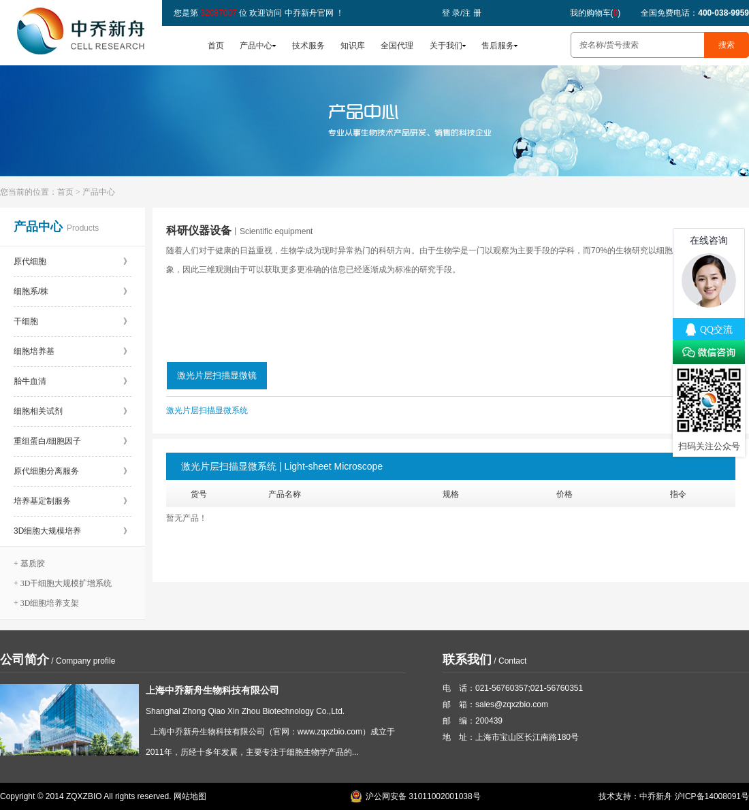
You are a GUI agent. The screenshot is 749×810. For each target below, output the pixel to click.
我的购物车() (595, 13)
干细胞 (72, 321)
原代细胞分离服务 (72, 471)
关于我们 (446, 45)
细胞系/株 (72, 291)
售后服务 (497, 45)
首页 (216, 45)
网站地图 (190, 796)
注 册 (471, 13)
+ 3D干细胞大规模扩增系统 (63, 583)
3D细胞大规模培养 (72, 531)
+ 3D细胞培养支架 (46, 603)
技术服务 (308, 45)
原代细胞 (72, 261)
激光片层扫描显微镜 (217, 375)
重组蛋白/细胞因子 (72, 441)
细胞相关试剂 (72, 411)
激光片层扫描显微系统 (207, 410)
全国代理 (397, 45)
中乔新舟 (655, 796)
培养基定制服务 (72, 501)
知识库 (352, 45)
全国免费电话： (695, 13)
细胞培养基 (72, 351)
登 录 (451, 13)
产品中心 (256, 45)
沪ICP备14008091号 (712, 796)
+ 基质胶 (29, 563)
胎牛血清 (72, 381)
